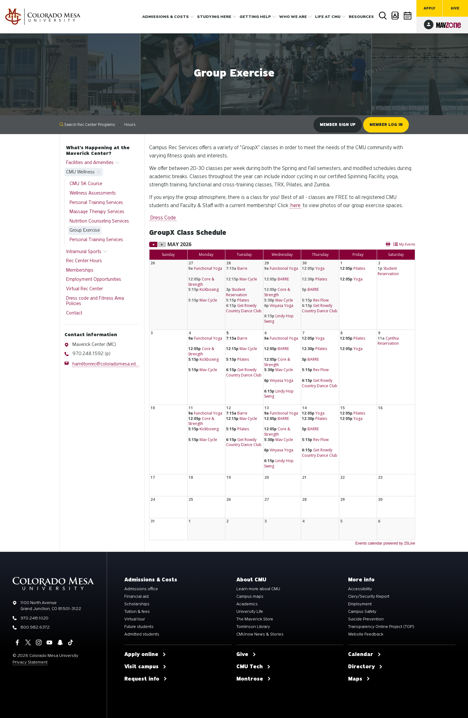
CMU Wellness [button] (80, 172)
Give (455, 8)
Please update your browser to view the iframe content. (282, 393)
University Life (249, 611)
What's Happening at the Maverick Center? (98, 150)
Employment (360, 604)
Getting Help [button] (255, 16)
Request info (145, 679)
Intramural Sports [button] (83, 251)
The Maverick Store (254, 619)
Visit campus (145, 667)
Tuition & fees (137, 611)
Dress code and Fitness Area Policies (95, 301)
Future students (139, 626)
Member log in (386, 124)
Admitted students (141, 634)
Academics (247, 604)
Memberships (79, 270)
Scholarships (136, 604)
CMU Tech (253, 667)
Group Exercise (85, 230)
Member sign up (338, 124)
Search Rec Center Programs (87, 124)
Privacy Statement (30, 662)
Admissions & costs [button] (165, 16)
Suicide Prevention (366, 619)
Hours (130, 124)
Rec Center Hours (84, 260)
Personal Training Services (96, 202)
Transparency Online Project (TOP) (381, 626)
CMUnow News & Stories (260, 634)
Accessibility (360, 588)
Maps (359, 679)
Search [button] (383, 16)
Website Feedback (365, 634)
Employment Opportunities (93, 279)
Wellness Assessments (93, 193)
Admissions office (141, 588)
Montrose (253, 679)
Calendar (408, 16)
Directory (395, 16)
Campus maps (249, 596)
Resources (361, 16)
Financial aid (136, 596)
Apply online (145, 654)
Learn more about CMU (258, 588)
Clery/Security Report (368, 596)
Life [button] (328, 16)
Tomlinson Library (253, 626)
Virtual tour (134, 619)
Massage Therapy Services (97, 211)
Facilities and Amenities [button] (90, 162)
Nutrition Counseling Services (99, 221)
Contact (74, 313)
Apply (429, 8)
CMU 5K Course (86, 183)
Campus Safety (362, 611)
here (295, 205)
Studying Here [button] (214, 16)
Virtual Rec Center (84, 288)
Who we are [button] (293, 16)
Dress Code (163, 218)
